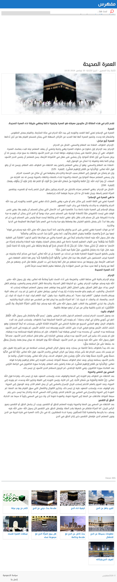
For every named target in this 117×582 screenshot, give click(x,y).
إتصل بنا (14, 579)
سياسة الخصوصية (10, 575)
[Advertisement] (58, 39)
